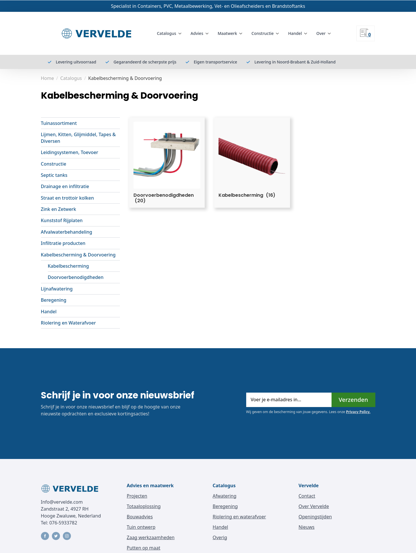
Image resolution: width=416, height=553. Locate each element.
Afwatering (225, 496)
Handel (295, 33)
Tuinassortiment (59, 123)
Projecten (137, 496)
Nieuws (307, 527)
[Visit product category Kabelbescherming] (252, 160)
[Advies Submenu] (208, 33)
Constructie (262, 33)
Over (320, 33)
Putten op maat (144, 548)
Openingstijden (315, 516)
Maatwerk (227, 33)
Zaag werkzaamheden (151, 537)
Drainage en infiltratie (65, 186)
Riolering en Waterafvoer (68, 323)
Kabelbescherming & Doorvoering (78, 255)
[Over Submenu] (330, 33)
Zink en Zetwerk (58, 209)
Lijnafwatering (57, 289)
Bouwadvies (140, 516)
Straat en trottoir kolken (67, 198)
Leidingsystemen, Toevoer (69, 152)
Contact (307, 496)
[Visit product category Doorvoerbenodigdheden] (166, 162)
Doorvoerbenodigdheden (76, 277)
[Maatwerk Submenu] (242, 33)
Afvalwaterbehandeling (66, 232)
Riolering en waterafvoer (239, 516)
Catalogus (166, 33)
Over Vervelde (314, 506)
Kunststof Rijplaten (62, 220)
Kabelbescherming (68, 266)
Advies (197, 33)
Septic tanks (54, 175)
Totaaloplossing (144, 506)
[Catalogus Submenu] (181, 33)
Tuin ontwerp (141, 527)
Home (47, 78)
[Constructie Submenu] (278, 33)
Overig (220, 537)
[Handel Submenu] (307, 33)
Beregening (54, 300)
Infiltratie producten (63, 243)
